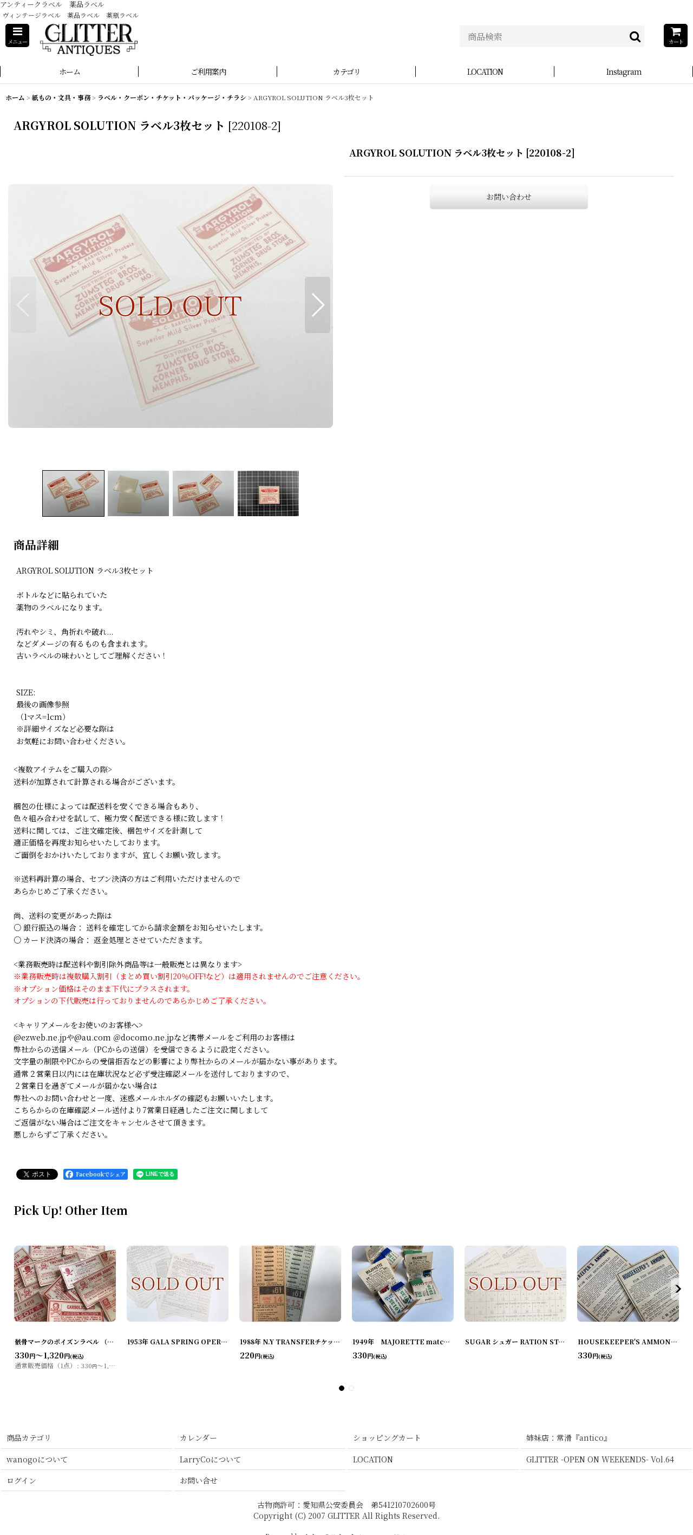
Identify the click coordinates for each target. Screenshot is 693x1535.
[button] (17, 35)
